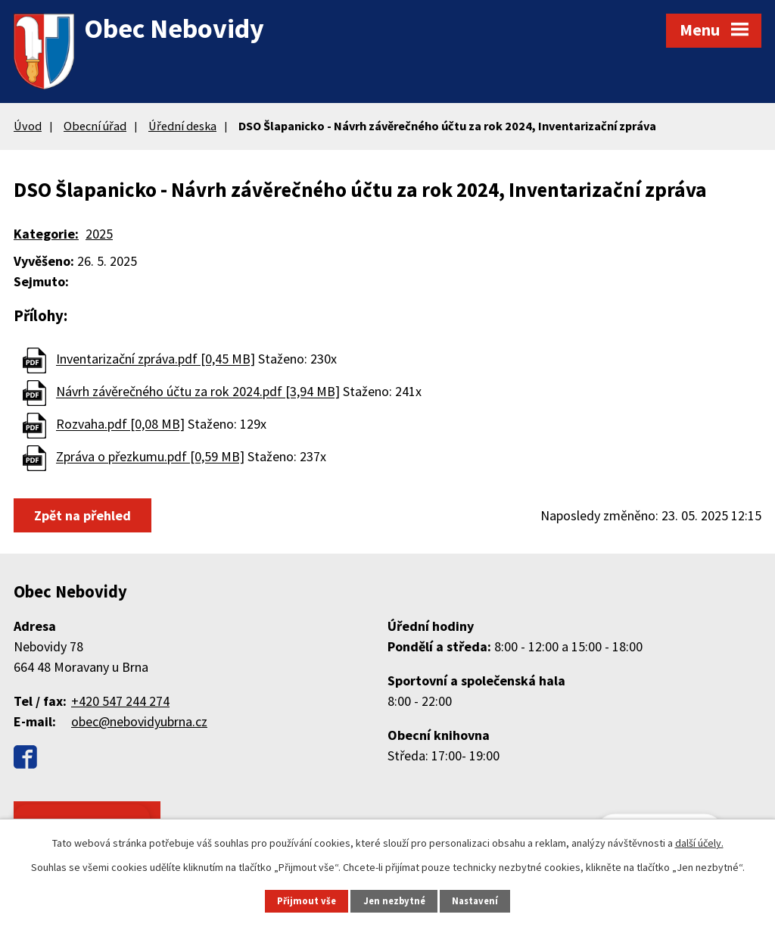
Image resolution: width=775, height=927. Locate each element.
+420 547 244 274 (120, 701)
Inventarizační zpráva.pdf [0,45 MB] (155, 359)
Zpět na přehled (82, 515)
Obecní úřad (95, 125)
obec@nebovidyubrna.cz (139, 721)
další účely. (699, 843)
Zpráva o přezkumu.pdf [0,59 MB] (150, 457)
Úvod (28, 125)
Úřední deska (182, 125)
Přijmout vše (306, 901)
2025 (99, 233)
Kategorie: (46, 233)
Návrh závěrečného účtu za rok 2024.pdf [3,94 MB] (198, 392)
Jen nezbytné (394, 901)
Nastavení (475, 901)
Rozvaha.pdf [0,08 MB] (120, 424)
